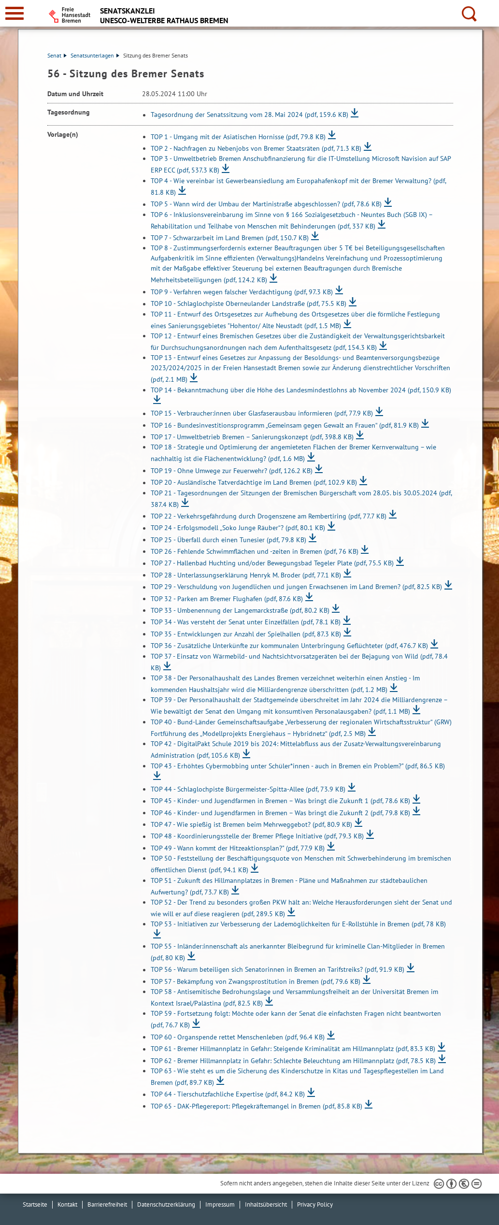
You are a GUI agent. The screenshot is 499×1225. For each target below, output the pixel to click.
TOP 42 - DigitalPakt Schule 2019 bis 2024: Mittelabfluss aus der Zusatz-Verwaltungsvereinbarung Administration (296, 749)
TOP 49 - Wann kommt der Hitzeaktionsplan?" (238, 848)
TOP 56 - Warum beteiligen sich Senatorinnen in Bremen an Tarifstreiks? (277, 970)
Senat (57, 55)
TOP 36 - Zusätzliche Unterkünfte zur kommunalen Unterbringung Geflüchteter (289, 646)
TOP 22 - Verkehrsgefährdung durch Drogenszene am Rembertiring (268, 516)
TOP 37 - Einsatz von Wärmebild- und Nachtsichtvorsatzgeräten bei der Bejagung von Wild (299, 662)
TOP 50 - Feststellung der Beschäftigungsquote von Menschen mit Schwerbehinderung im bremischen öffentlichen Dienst (301, 864)
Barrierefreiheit (107, 1204)
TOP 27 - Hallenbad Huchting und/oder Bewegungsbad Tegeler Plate (272, 563)
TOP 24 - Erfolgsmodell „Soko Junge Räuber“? (238, 528)
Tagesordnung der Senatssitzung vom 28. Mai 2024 (249, 115)
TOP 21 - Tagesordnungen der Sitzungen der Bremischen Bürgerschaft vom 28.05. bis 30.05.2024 (301, 499)
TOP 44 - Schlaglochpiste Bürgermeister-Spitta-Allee (248, 789)
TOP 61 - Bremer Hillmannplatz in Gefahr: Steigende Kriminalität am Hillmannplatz (293, 1049)
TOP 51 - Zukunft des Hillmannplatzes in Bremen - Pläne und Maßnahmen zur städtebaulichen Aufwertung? (289, 886)
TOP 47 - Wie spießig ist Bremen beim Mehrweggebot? (251, 824)
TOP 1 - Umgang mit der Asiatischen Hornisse (238, 136)
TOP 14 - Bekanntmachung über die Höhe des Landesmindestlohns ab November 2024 (301, 390)
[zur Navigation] (14, 13)
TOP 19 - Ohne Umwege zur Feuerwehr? (232, 470)
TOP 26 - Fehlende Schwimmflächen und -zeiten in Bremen (254, 551)
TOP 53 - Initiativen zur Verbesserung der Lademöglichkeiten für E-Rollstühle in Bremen (298, 924)
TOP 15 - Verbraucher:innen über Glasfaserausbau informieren (262, 413)
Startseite (35, 1204)
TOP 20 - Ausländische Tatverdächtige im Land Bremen (254, 482)
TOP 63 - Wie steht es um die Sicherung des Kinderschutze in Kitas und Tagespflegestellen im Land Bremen (297, 1076)
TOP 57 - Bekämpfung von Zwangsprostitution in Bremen (255, 981)
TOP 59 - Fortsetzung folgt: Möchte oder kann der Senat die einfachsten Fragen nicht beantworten (296, 1019)
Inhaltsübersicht (266, 1204)
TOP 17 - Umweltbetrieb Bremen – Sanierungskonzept (252, 436)
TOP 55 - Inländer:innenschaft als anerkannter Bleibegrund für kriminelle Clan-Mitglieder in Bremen (298, 952)
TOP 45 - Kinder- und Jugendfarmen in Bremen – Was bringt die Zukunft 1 (280, 801)
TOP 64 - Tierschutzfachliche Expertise (228, 1094)
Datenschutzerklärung (166, 1204)
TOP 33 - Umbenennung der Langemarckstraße (240, 610)
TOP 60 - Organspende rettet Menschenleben (238, 1037)
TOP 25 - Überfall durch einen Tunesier (228, 539)
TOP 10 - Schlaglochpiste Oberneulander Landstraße (248, 304)
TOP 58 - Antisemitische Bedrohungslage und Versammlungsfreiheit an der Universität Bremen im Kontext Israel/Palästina (294, 997)
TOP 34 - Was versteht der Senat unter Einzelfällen (246, 622)
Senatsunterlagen (95, 55)
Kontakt (67, 1204)
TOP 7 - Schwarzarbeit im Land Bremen (230, 237)
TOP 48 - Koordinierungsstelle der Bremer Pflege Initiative (257, 836)
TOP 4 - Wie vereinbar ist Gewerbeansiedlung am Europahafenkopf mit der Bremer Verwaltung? (298, 186)
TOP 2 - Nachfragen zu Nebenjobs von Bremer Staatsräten (256, 148)
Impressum (220, 1204)
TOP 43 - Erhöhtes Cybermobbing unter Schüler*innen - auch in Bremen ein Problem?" (298, 766)
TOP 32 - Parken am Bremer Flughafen (227, 598)
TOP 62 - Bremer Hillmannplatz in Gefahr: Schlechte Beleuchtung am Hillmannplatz (293, 1060)
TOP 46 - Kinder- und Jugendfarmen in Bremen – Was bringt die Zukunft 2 (280, 812)
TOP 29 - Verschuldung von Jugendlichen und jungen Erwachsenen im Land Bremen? (296, 587)
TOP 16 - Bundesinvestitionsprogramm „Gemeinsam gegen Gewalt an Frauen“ (285, 425)
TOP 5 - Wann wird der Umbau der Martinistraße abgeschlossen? (266, 204)
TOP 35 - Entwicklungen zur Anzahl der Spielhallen (246, 634)
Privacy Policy (315, 1204)
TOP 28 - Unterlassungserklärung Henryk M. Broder (246, 575)
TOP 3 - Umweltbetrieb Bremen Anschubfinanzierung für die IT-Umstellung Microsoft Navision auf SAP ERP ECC (301, 164)
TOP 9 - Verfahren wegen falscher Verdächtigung (242, 292)
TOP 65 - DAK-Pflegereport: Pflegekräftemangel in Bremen (256, 1106)
